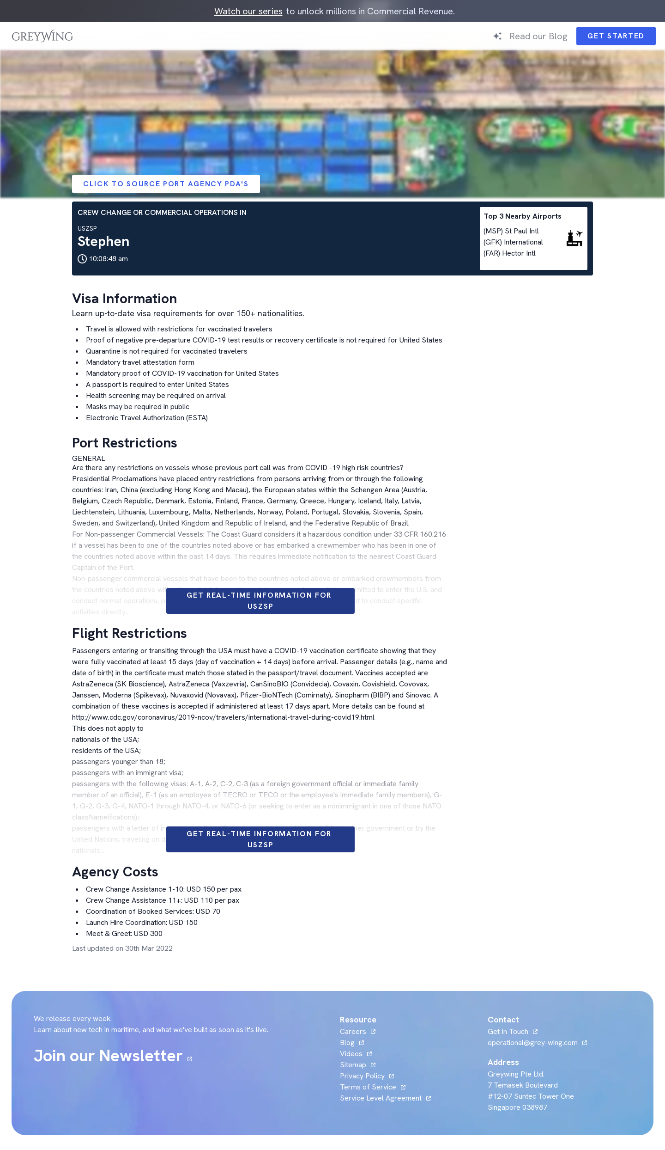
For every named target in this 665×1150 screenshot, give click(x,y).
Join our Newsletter (108, 1055)
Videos (351, 1053)
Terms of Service (368, 1087)
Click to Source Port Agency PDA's (166, 184)
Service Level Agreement (381, 1098)
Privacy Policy (362, 1076)
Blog (347, 1042)
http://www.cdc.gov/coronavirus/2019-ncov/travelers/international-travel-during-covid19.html (223, 717)
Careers (353, 1031)
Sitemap (353, 1065)
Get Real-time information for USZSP (260, 600)
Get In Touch (508, 1031)
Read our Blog (538, 36)
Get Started (616, 36)
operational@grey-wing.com (533, 1042)
